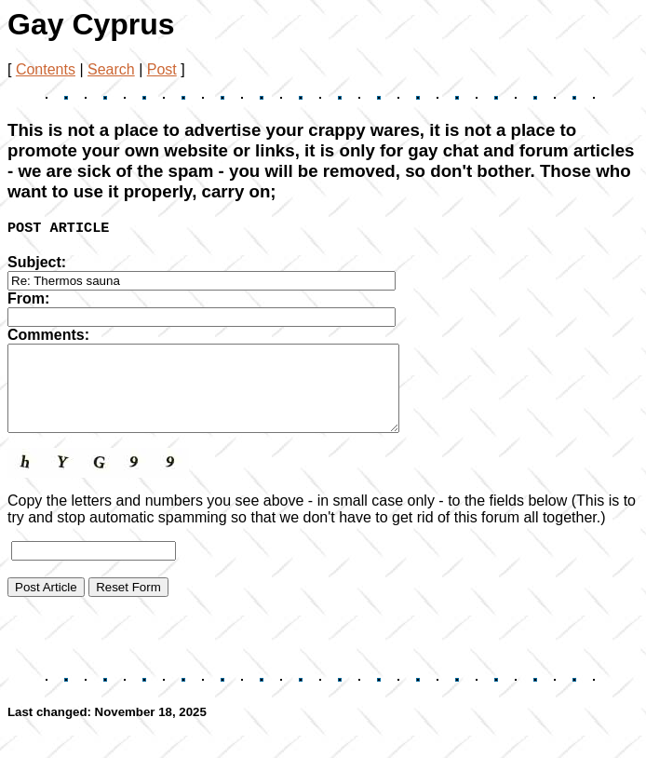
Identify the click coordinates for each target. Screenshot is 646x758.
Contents (45, 69)
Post (162, 69)
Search (111, 69)
